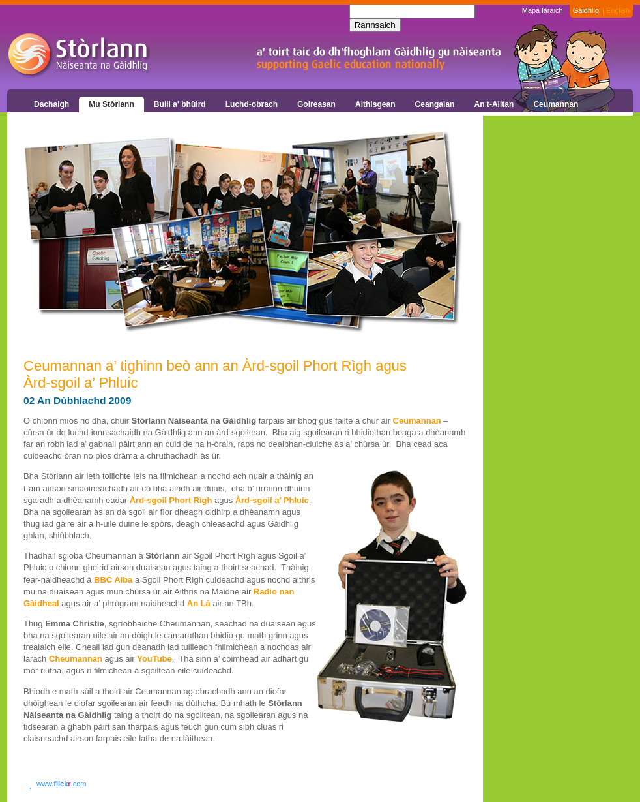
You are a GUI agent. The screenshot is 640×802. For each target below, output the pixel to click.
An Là (199, 603)
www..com (61, 784)
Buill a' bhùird (180, 104)
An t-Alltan (494, 104)
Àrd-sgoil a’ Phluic (272, 500)
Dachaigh (51, 104)
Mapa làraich (542, 10)
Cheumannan (75, 659)
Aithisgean (375, 104)
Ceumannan (555, 104)
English (618, 10)
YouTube (154, 659)
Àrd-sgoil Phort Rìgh (171, 500)
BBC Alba (113, 580)
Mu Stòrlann (111, 104)
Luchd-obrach (251, 104)
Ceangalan (435, 104)
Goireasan (316, 104)
